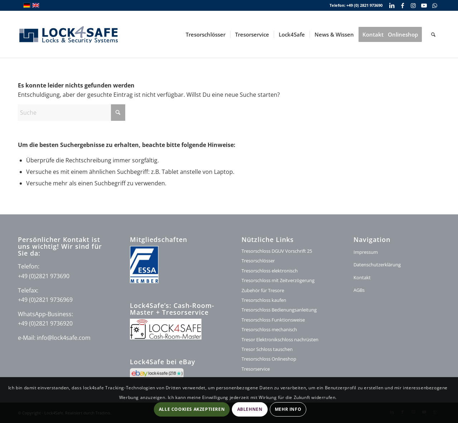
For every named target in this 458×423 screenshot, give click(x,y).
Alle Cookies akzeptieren (192, 409)
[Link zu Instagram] (413, 5)
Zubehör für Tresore (263, 290)
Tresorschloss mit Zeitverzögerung (278, 280)
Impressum (366, 252)
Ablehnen (250, 409)
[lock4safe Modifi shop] (68, 34)
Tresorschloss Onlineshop (269, 359)
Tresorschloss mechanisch (269, 329)
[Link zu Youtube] (424, 5)
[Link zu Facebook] (402, 5)
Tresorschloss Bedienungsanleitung (279, 309)
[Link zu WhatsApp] (434, 5)
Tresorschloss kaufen (264, 300)
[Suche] (433, 34)
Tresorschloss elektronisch (270, 270)
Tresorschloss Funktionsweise (273, 320)
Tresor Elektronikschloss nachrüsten (280, 339)
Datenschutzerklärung (377, 264)
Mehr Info (288, 409)
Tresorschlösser (258, 260)
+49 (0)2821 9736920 (45, 323)
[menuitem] (205, 34)
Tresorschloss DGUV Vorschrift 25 (277, 251)
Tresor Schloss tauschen (267, 349)
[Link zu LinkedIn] (391, 5)
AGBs (359, 290)
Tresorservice (256, 369)
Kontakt (362, 277)
